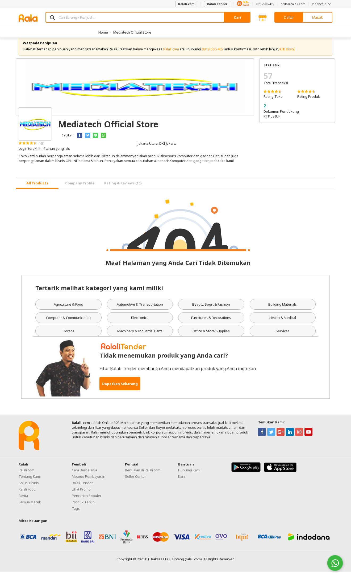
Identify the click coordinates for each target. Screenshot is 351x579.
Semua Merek (30, 509)
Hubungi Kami (189, 477)
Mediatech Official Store (132, 32)
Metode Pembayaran (88, 483)
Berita (23, 502)
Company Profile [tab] (79, 190)
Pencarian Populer (86, 502)
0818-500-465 (265, 4)
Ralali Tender (217, 4)
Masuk (317, 17)
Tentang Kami (30, 483)
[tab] (37, 190)
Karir (182, 483)
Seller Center (135, 483)
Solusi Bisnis (29, 490)
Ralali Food (27, 496)
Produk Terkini (83, 509)
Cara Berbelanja (84, 477)
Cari (237, 17)
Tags (76, 515)
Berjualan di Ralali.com (142, 477)
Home (103, 32)
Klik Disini (287, 56)
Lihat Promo (81, 496)
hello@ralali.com (293, 4)
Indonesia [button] (322, 4)
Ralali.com (186, 4)
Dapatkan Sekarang (120, 390)
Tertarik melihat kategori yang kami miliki (99, 295)
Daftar (289, 17)
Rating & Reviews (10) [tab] (123, 190)
